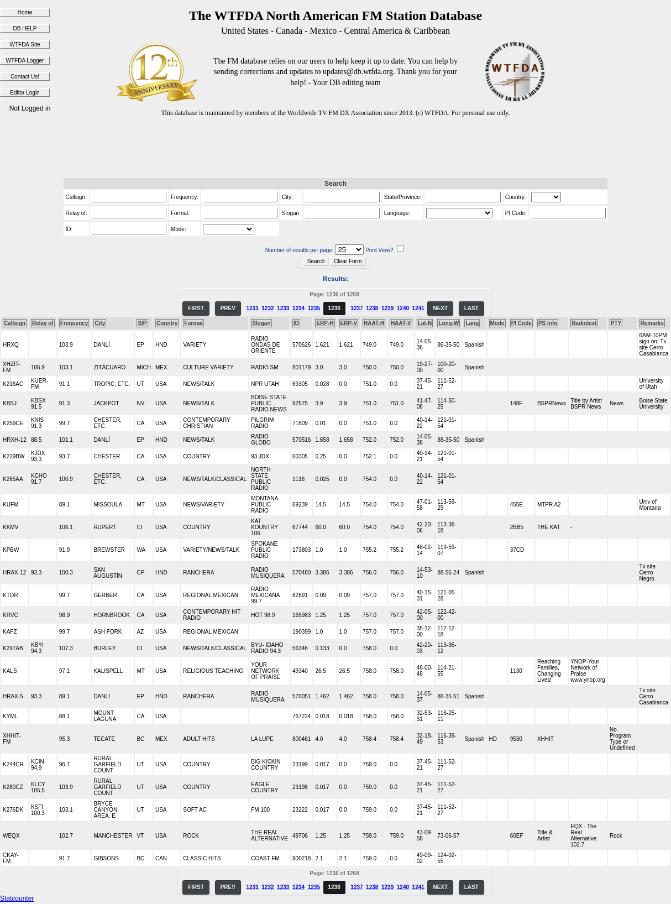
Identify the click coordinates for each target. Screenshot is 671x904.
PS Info (547, 323)
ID (296, 323)
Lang (472, 323)
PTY (616, 323)
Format (193, 323)
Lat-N (425, 323)
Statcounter (17, 898)
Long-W (448, 323)
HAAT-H (374, 323)
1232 (267, 308)
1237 (356, 308)
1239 (387, 308)
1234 (298, 308)
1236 (334, 308)
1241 (418, 308)
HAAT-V (401, 323)
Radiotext (584, 323)
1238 (372, 308)
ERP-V (349, 323)
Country (166, 323)
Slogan (261, 323)
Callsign (14, 323)
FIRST (196, 308)
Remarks (652, 323)
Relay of (43, 323)
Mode (497, 323)
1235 (314, 308)
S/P (142, 323)
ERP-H (324, 323)
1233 (283, 308)
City (100, 323)
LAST (471, 308)
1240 (403, 308)
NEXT (440, 308)
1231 (252, 308)
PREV (228, 308)
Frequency (74, 323)
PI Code (521, 323)
